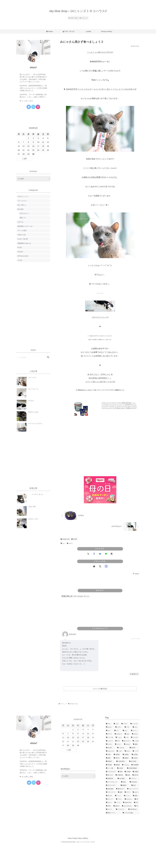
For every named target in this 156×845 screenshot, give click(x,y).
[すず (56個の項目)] (118, 740)
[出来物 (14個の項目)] (127, 771)
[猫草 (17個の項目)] (120, 792)
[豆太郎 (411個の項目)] (110, 747)
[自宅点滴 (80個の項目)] (134, 782)
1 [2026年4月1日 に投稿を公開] (28, 138)
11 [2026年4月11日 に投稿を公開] (43, 142)
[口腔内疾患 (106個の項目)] (121, 761)
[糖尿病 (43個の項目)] (117, 764)
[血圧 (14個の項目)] (135, 785)
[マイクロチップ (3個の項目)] (112, 782)
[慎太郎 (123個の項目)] (134, 747)
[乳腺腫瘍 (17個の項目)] (135, 764)
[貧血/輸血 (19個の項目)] (110, 788)
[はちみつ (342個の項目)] (118, 734)
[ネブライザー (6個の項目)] (112, 785)
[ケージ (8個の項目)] (118, 802)
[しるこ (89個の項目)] (119, 751)
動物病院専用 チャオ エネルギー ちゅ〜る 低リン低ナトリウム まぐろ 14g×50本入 (101, 89)
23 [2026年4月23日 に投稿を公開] (33, 150)
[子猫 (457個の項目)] (108, 754)
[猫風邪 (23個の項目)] (110, 761)
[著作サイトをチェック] (94, 566)
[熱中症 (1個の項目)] (135, 775)
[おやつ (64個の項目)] (135, 792)
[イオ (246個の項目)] (127, 727)
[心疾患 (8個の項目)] (121, 768)
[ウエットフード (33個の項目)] (133, 788)
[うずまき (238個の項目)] (122, 747)
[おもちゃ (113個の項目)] (128, 799)
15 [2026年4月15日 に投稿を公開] (28, 146)
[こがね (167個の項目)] (135, 740)
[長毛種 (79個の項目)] (135, 754)
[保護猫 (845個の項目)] (126, 754)
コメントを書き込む (100, 689)
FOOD (74, 539)
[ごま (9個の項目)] (116, 723)
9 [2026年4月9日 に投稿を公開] (33, 142)
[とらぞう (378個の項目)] (134, 737)
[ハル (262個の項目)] (126, 737)
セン (63, 543)
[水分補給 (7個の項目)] (122, 778)
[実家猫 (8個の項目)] (117, 754)
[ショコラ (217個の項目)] (134, 723)
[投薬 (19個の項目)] (124, 782)
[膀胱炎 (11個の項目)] (126, 758)
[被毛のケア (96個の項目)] (120, 788)
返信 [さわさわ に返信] (132, 674)
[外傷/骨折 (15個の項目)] (119, 775)
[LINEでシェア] (106, 554)
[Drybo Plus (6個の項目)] (127, 802)
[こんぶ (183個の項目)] (119, 737)
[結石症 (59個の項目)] (135, 758)
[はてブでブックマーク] (100, 554)
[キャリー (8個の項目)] (110, 799)
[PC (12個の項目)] (137, 806)
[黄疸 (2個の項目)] (120, 771)
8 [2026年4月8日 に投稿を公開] (28, 142)
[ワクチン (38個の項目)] (134, 778)
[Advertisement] (100, 454)
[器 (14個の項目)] (136, 799)
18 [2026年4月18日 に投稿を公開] (43, 146)
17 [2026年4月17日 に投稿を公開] (38, 146)
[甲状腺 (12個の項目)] (109, 764)
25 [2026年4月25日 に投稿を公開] (43, 150)
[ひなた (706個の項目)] (135, 734)
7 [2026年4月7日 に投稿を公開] (23, 142)
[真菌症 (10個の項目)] (135, 771)
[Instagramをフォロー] (106, 566)
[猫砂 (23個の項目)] (135, 795)
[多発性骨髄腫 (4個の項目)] (133, 768)
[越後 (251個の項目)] (135, 744)
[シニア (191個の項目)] (135, 751)
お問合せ (87, 838)
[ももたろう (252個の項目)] (110, 751)
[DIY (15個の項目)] (136, 802)
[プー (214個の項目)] (117, 730)
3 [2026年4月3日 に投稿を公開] (38, 138)
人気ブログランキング (100, 317)
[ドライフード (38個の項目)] (111, 792)
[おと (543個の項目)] (126, 730)
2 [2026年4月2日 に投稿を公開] (33, 138)
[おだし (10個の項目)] (127, 751)
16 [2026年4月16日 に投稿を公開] (33, 146)
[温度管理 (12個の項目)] (110, 778)
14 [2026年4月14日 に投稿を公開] (23, 146)
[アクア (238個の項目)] (125, 723)
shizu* (33, 67)
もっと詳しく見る (27, 101)
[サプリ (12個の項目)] (127, 792)
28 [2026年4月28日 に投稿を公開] (23, 154)
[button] (112, 554)
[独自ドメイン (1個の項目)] (113, 812)
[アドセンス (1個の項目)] (121, 809)
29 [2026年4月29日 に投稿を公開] (28, 154)
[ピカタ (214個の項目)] (109, 744)
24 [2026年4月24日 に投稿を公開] (38, 150)
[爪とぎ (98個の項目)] (109, 795)
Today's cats (65, 539)
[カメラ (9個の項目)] (110, 809)
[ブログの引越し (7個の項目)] (131, 812)
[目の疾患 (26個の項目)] (134, 761)
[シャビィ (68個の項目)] (109, 740)
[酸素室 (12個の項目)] (125, 785)
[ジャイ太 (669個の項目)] (109, 737)
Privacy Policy (77, 838)
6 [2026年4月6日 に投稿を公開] (18, 142)
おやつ (70, 543)
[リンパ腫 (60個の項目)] (110, 768)
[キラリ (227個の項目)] (109, 734)
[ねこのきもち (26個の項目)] (127, 806)
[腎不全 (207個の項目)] (117, 758)
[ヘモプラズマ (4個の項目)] (111, 771)
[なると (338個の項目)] (109, 727)
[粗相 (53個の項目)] (128, 775)
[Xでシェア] (88, 554)
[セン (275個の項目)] (109, 730)
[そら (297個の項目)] (108, 723)
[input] (33, 357)
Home (68, 838)
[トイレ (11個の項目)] (127, 795)
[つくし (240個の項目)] (134, 730)
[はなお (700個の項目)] (127, 744)
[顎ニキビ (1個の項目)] (109, 775)
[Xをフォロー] (100, 566)
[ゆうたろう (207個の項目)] (126, 740)
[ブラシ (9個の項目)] (119, 799)
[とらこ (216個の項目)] (118, 744)
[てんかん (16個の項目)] (125, 764)
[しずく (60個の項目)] (119, 727)
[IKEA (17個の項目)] (108, 806)
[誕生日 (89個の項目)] (117, 806)
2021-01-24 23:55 (135, 638)
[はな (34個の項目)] (127, 734)
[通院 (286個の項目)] (108, 758)
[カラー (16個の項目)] (109, 802)
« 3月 (24, 159)
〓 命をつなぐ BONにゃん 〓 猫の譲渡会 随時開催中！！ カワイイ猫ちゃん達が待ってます (100, 378)
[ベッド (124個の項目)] (118, 795)
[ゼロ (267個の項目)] (135, 727)
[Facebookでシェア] (94, 554)
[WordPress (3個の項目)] (133, 809)
